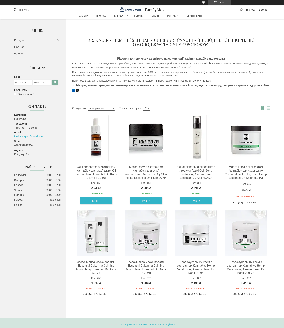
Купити (96, 200)
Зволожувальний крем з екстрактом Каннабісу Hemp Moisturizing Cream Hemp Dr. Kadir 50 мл (196, 267)
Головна (83, 16)
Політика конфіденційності (162, 324)
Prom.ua (159, 321)
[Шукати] (15, 9)
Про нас (101, 16)
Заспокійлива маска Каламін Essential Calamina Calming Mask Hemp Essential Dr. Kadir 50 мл (96, 267)
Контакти (172, 16)
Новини (138, 16)
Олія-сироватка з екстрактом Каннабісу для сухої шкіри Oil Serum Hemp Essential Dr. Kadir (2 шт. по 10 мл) (96, 172)
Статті (155, 16)
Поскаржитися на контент (134, 324)
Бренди (118, 16)
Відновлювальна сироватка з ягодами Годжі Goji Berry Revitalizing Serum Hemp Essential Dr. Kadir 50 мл (195, 172)
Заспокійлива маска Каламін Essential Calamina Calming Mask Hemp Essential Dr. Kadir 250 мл (146, 267)
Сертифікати (194, 16)
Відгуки (18, 53)
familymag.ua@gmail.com (28, 136)
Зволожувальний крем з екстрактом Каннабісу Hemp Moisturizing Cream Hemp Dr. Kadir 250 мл (246, 267)
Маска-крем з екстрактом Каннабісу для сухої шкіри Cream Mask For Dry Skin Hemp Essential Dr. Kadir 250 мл (246, 172)
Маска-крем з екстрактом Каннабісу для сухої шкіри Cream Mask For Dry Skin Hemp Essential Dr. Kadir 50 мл (146, 172)
